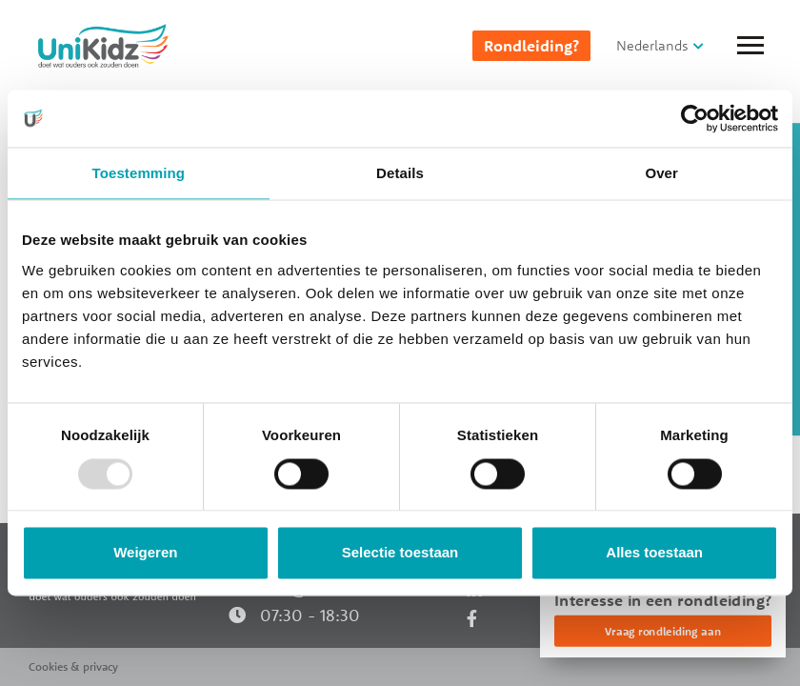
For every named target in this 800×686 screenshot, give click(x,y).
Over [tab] (661, 173)
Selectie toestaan (400, 553)
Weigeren (145, 553)
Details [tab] (400, 173)
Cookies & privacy (73, 666)
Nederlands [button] (652, 45)
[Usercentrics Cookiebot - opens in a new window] (694, 118)
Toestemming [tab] (139, 173)
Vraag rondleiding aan (663, 631)
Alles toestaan (654, 553)
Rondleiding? (531, 45)
